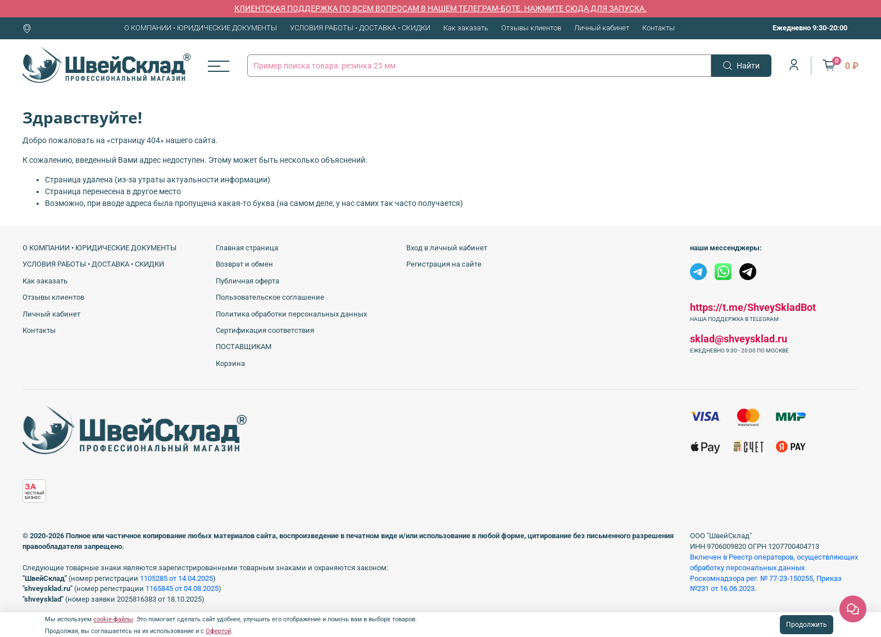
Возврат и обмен (244, 264)
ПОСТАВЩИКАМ (243, 346)
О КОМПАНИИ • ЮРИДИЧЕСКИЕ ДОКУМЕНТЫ (200, 28)
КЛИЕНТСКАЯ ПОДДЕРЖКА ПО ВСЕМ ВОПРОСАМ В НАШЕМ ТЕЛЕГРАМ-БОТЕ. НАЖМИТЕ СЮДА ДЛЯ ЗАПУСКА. (440, 8)
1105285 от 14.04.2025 (176, 578)
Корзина (230, 363)
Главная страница (247, 248)
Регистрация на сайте (444, 264)
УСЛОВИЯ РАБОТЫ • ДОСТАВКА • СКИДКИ (360, 28)
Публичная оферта (247, 281)
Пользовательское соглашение (270, 297)
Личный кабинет (601, 28)
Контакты (658, 28)
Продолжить (806, 625)
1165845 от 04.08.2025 (182, 588)
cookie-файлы (113, 619)
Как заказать (465, 28)
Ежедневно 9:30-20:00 (810, 28)
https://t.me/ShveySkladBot (753, 307)
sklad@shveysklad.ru (738, 339)
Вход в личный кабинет (446, 248)
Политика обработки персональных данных (291, 314)
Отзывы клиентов (531, 28)
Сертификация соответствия (265, 330)
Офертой (218, 631)
